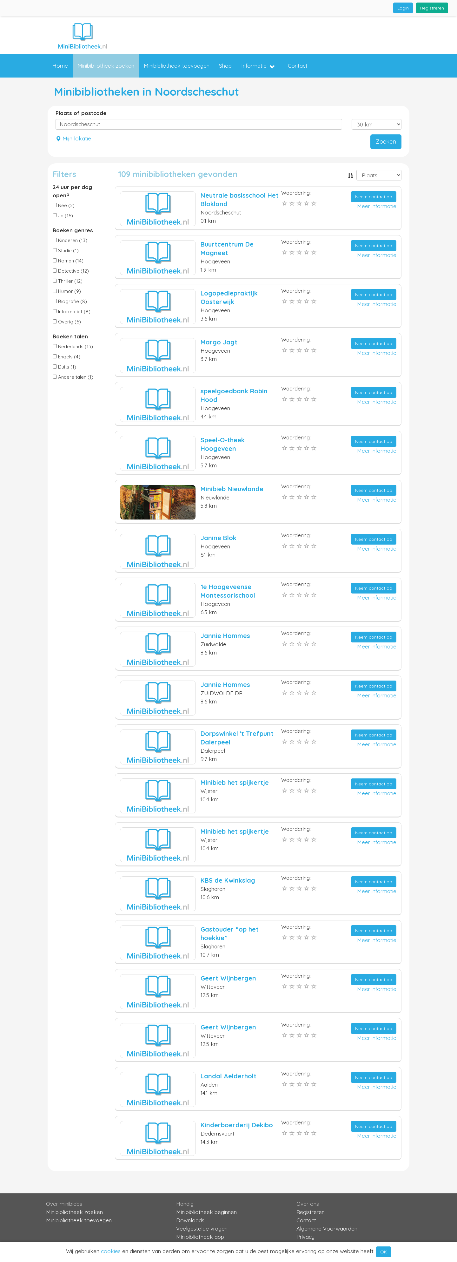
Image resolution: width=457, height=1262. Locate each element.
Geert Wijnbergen (228, 978)
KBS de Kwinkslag (228, 880)
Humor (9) (67, 291)
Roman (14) (68, 261)
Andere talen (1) (73, 377)
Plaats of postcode (81, 113)
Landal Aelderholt (228, 1076)
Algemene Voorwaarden (326, 1228)
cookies (111, 1251)
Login (403, 8)
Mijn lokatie (73, 138)
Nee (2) (64, 205)
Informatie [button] (258, 66)
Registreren (432, 8)
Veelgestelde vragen (202, 1228)
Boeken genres (73, 230)
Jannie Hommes (225, 636)
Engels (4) (66, 357)
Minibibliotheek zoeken (105, 65)
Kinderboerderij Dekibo (237, 1125)
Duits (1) (64, 367)
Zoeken (386, 141)
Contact (298, 65)
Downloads (190, 1220)
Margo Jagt (219, 342)
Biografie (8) (70, 301)
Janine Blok (218, 538)
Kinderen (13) (70, 240)
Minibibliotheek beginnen (206, 1212)
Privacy (305, 1236)
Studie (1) (66, 251)
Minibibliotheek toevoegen (176, 65)
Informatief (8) (71, 312)
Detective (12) (71, 271)
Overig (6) (67, 322)
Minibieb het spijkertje (235, 782)
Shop (225, 65)
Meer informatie (376, 206)
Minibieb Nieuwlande (232, 489)
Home (60, 65)
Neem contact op (373, 197)
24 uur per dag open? (72, 191)
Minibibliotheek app (200, 1236)
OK (383, 1252)
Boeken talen (70, 336)
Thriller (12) (68, 281)
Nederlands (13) (73, 346)
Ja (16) (63, 216)
